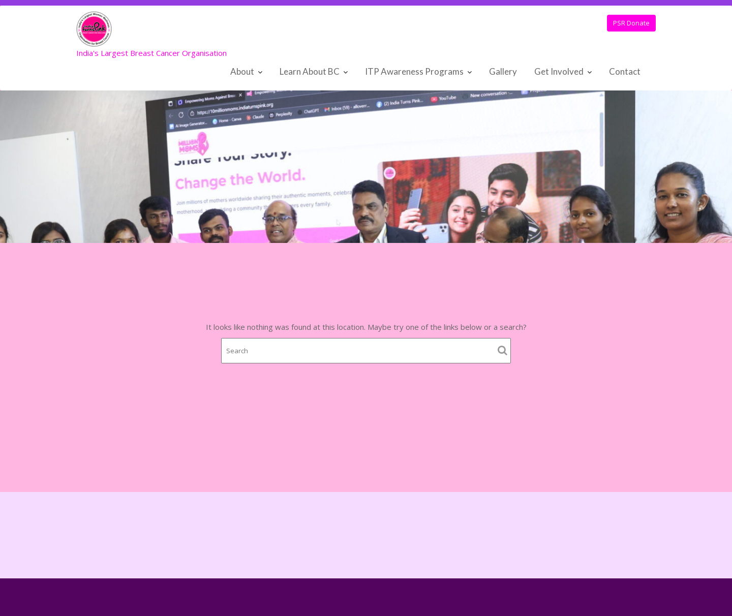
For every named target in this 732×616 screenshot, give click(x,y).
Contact (624, 71)
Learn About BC (310, 71)
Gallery (503, 71)
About (242, 71)
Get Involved (559, 71)
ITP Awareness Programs (414, 71)
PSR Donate (631, 22)
